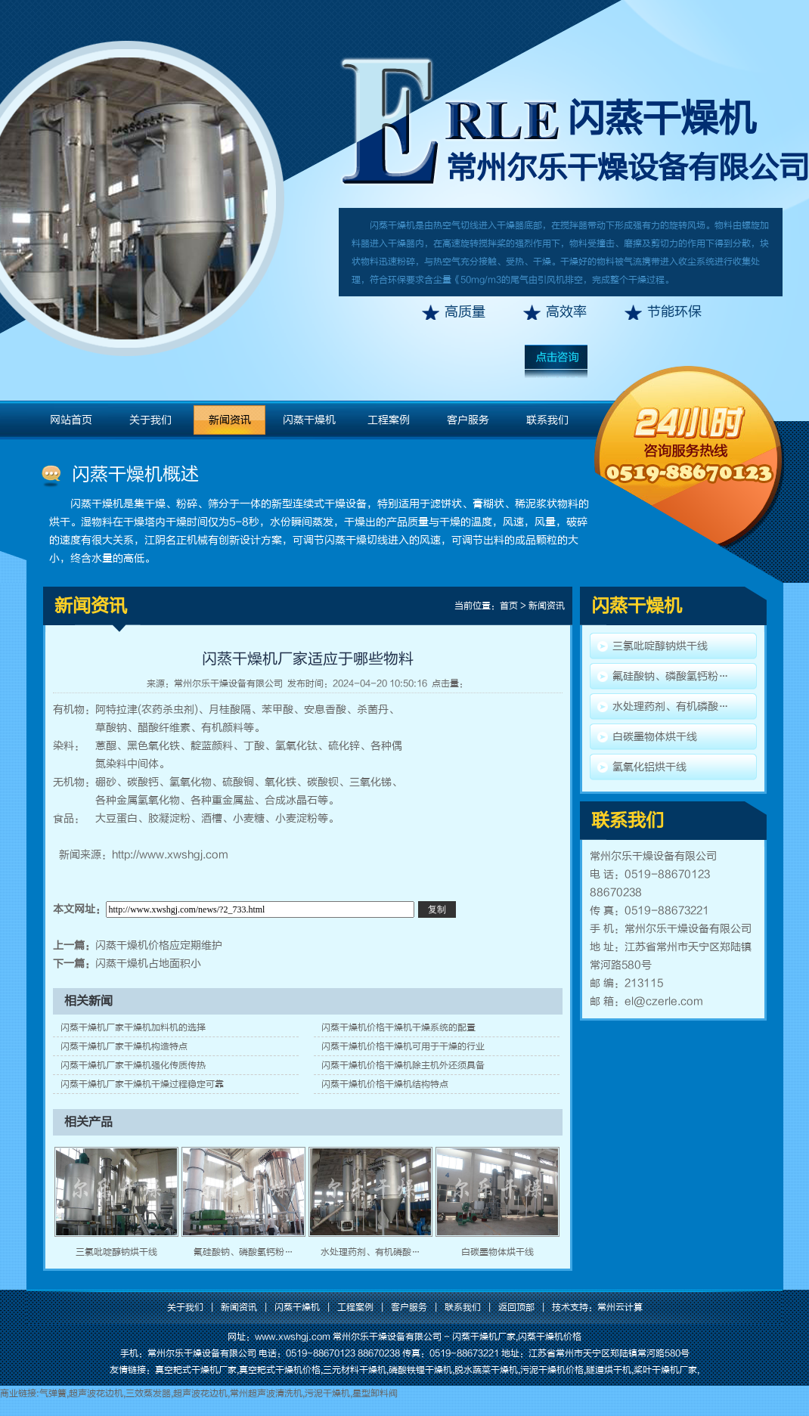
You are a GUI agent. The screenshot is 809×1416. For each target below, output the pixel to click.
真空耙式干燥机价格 (280, 1370)
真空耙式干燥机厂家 (196, 1370)
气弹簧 (53, 1393)
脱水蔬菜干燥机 (486, 1370)
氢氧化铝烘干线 (649, 767)
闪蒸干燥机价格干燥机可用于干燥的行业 (403, 1046)
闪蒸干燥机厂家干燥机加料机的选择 (133, 1027)
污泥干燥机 (327, 1393)
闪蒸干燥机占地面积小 (148, 963)
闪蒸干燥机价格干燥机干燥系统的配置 (398, 1027)
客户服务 (468, 420)
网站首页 (71, 420)
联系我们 (547, 420)
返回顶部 (516, 1307)
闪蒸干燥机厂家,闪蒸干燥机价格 (516, 1336)
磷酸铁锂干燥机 (420, 1370)
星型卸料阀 (375, 1393)
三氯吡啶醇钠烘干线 (116, 1252)
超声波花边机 (96, 1393)
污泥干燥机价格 (552, 1370)
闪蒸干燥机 (661, 119)
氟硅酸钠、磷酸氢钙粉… (243, 1252)
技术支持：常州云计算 (597, 1307)
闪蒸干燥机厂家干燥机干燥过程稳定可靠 (142, 1084)
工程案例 (388, 420)
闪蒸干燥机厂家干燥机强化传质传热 (133, 1065)
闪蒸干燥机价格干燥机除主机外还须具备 (403, 1065)
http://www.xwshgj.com (170, 854)
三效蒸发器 (148, 1393)
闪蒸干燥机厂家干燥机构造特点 (124, 1046)
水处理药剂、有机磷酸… (370, 1252)
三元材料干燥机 (354, 1370)
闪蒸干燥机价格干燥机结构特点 (384, 1084)
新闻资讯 (230, 420)
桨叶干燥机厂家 (665, 1370)
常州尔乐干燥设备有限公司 (228, 683)
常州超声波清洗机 (266, 1393)
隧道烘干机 (608, 1370)
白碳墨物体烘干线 (497, 1252)
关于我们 (150, 420)
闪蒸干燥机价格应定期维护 (158, 945)
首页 (509, 605)
